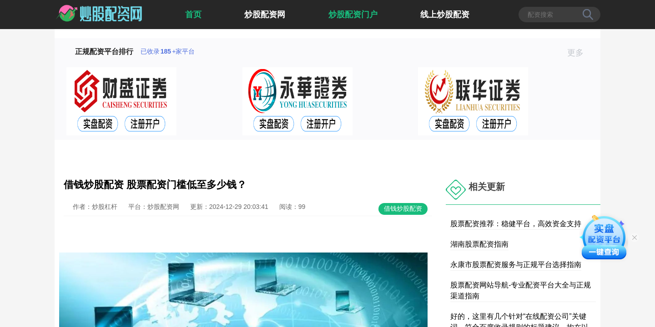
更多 (579, 52)
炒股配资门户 (353, 14)
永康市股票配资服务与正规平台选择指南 (515, 264)
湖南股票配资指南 (479, 244)
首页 (193, 14)
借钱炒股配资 (403, 208)
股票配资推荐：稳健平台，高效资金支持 (515, 224)
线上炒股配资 (444, 14)
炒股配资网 (264, 14)
